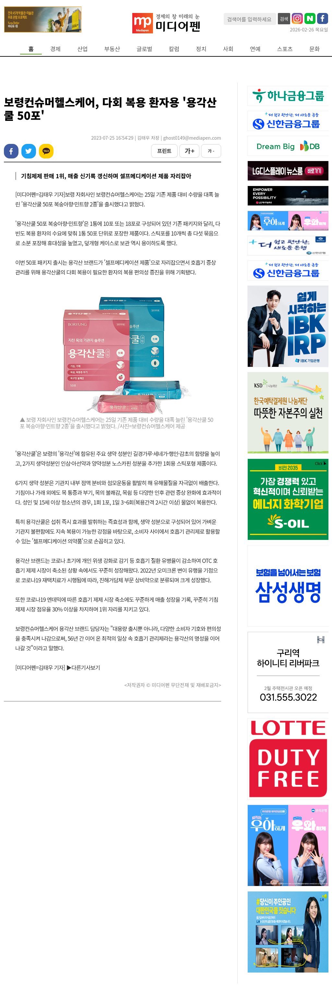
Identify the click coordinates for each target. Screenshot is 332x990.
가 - (211, 151)
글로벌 (144, 49)
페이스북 (11, 151)
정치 (201, 49)
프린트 (164, 151)
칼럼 (174, 49)
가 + (189, 150)
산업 (82, 49)
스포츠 (285, 49)
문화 (314, 49)
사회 (228, 49)
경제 (55, 49)
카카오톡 (46, 151)
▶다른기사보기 (83, 667)
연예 (255, 49)
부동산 (112, 49)
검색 (284, 19)
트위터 (28, 151)
